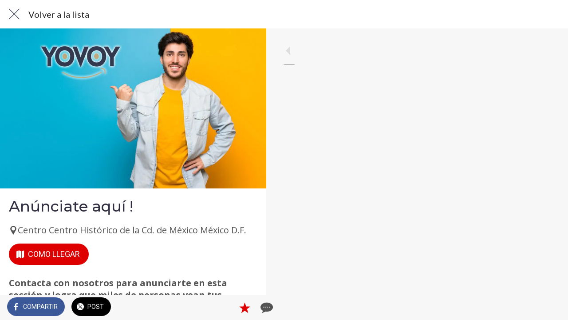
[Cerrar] (14, 14)
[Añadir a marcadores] (227, 307)
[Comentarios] (248, 307)
